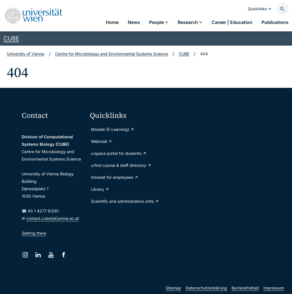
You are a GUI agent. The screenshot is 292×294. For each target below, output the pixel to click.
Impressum (273, 287)
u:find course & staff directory (121, 165)
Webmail (101, 141)
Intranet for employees (114, 177)
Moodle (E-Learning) (112, 129)
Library (100, 189)
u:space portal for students (119, 153)
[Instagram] (25, 255)
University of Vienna (25, 53)
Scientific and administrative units (121, 201)
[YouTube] (51, 255)
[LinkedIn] (38, 255)
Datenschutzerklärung (206, 287)
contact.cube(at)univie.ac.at (52, 218)
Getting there (34, 233)
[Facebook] (64, 255)
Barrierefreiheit (245, 287)
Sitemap (173, 287)
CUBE (11, 38)
